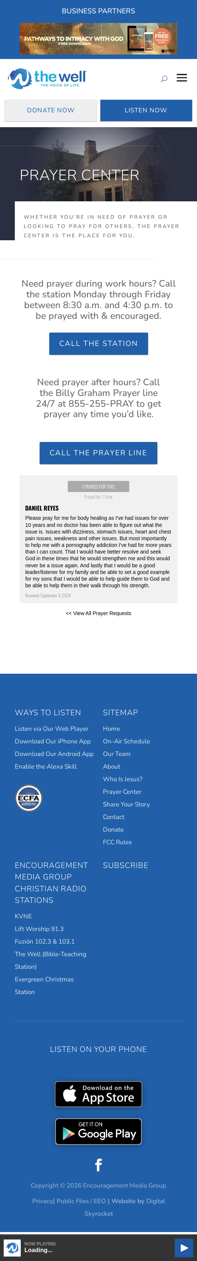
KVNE (23, 919)
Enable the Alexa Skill (46, 769)
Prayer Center (122, 794)
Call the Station (98, 346)
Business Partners (98, 11)
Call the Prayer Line (98, 456)
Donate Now (50, 111)
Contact (113, 819)
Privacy (42, 1204)
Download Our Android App (54, 756)
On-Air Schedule (126, 744)
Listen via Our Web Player (52, 731)
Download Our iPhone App (53, 744)
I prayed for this (98, 489)
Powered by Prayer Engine (98, 635)
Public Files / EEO (81, 1204)
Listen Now (146, 111)
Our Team (117, 756)
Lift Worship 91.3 (39, 931)
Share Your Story (126, 807)
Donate (113, 832)
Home (111, 731)
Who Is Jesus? (123, 782)
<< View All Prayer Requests (98, 616)
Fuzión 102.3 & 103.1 (45, 944)
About (111, 769)
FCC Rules (117, 845)
